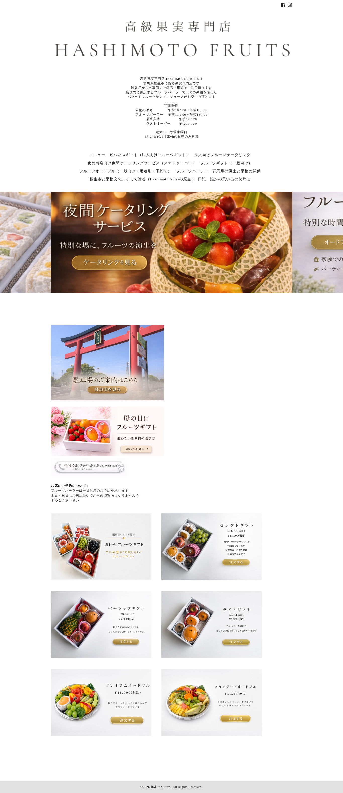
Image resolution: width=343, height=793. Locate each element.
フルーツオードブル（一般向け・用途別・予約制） (125, 171)
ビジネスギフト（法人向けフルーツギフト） (150, 155)
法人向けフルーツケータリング (222, 155)
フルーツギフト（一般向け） (226, 163)
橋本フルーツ (160, 787)
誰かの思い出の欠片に (230, 179)
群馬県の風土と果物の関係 (236, 171)
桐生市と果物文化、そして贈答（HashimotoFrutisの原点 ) (142, 179)
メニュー (97, 155)
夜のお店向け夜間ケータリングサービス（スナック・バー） (142, 163)
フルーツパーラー (192, 171)
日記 (202, 179)
